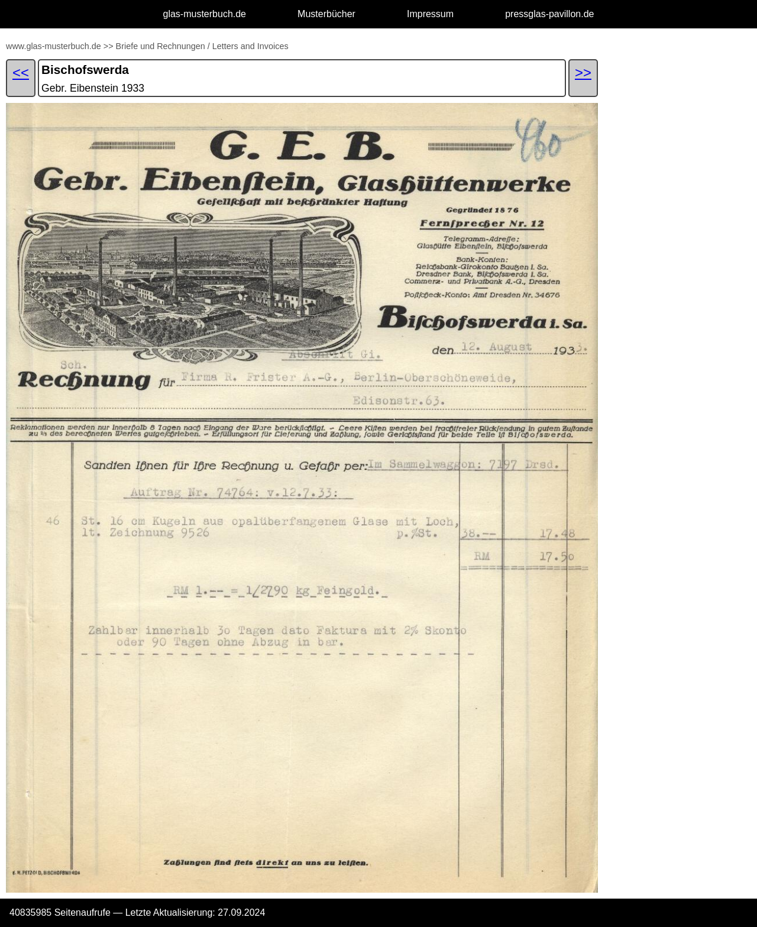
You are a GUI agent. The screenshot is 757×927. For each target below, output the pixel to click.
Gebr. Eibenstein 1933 (92, 88)
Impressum (430, 14)
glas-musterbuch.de (205, 14)
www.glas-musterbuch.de (53, 46)
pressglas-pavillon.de (549, 14)
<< (20, 72)
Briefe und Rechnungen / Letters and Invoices (202, 46)
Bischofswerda (85, 69)
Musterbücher (326, 14)
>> (108, 46)
